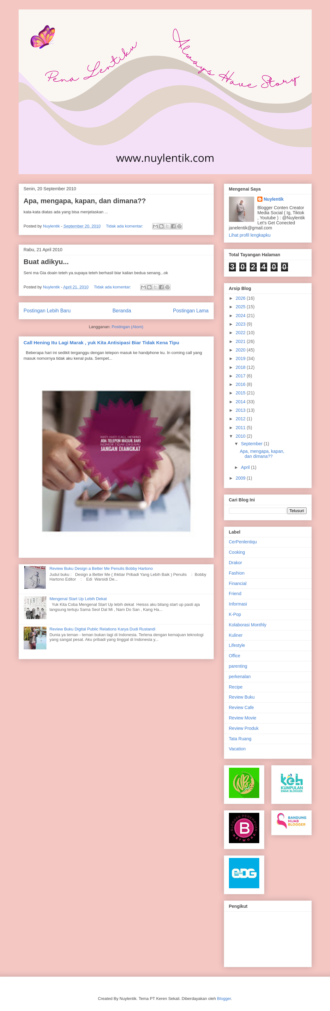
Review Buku (242, 697)
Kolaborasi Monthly (248, 624)
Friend (235, 593)
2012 (241, 418)
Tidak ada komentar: (125, 226)
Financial (238, 583)
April (246, 467)
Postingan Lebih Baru (47, 310)
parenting (238, 666)
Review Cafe (241, 707)
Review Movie (242, 717)
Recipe (236, 686)
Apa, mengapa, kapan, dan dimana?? (85, 201)
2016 (241, 384)
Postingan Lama (191, 310)
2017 (241, 375)
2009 (241, 478)
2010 (241, 436)
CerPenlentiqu (243, 541)
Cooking (237, 552)
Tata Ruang (240, 738)
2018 (241, 367)
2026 (241, 298)
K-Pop (235, 614)
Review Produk (244, 728)
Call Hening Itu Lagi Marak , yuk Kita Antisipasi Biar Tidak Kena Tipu (101, 342)
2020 (241, 349)
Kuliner (236, 635)
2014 (241, 401)
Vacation (237, 748)
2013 (241, 410)
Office (234, 655)
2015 (241, 392)
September (252, 443)
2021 (241, 341)
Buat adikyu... (46, 262)
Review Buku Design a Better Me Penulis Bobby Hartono (101, 568)
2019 (241, 358)
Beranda (121, 310)
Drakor (235, 562)
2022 (241, 332)
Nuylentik (274, 199)
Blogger (224, 998)
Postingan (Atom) (127, 326)
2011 (241, 427)
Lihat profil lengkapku (250, 235)
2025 (241, 306)
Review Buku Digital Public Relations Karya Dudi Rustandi (102, 629)
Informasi (238, 603)
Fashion (237, 573)
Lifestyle (237, 645)
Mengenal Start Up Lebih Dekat (78, 598)
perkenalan (240, 676)
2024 (241, 315)
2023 (241, 324)
